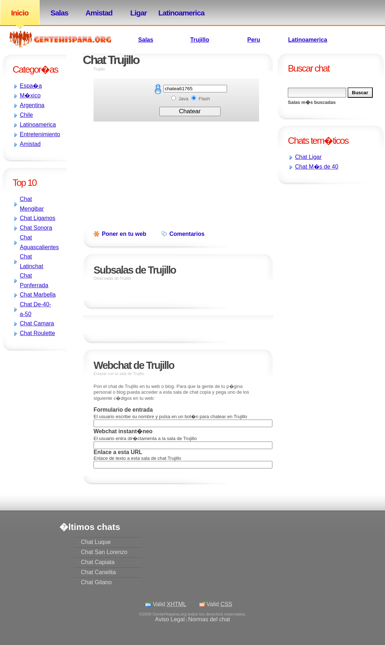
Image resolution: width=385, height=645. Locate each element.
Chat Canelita (98, 572)
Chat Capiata (97, 562)
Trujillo (199, 40)
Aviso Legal (170, 619)
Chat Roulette (37, 333)
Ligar (138, 13)
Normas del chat (209, 619)
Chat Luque (96, 542)
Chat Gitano (96, 582)
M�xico (30, 95)
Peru (253, 40)
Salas (59, 13)
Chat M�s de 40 (316, 167)
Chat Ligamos (37, 218)
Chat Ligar (308, 157)
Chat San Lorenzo (104, 552)
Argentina (32, 105)
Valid (169, 604)
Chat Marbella (38, 295)
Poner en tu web (124, 234)
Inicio (19, 13)
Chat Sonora (36, 228)
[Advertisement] (298, 233)
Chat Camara (37, 323)
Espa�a (31, 86)
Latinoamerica (178, 13)
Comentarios (187, 234)
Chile (26, 115)
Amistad (98, 13)
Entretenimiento (40, 134)
